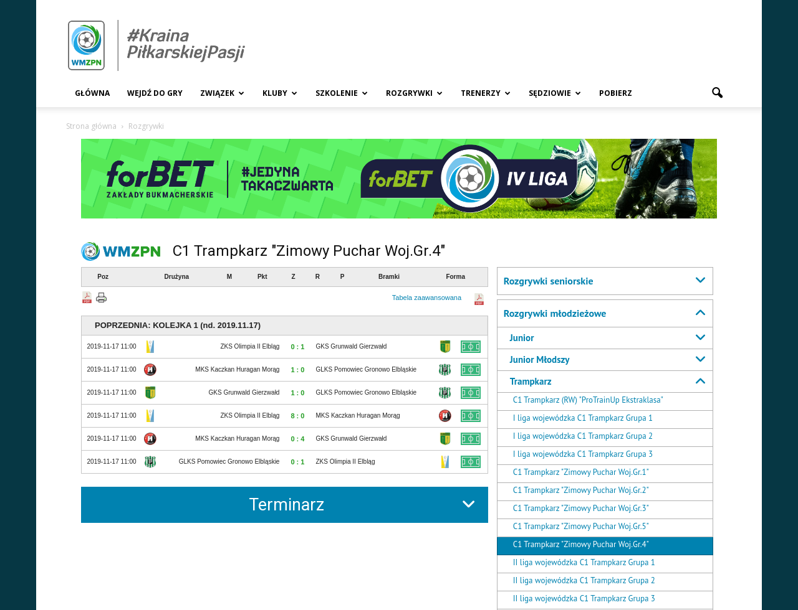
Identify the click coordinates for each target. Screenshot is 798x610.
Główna (92, 93)
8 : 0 (297, 416)
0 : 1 (297, 346)
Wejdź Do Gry (155, 93)
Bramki (389, 276)
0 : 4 (297, 439)
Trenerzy (486, 93)
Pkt (262, 276)
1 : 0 (297, 369)
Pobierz (615, 93)
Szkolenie (341, 93)
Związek (222, 93)
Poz (102, 276)
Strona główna (91, 126)
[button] (717, 93)
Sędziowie (555, 93)
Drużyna (177, 276)
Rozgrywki (414, 93)
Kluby (279, 93)
